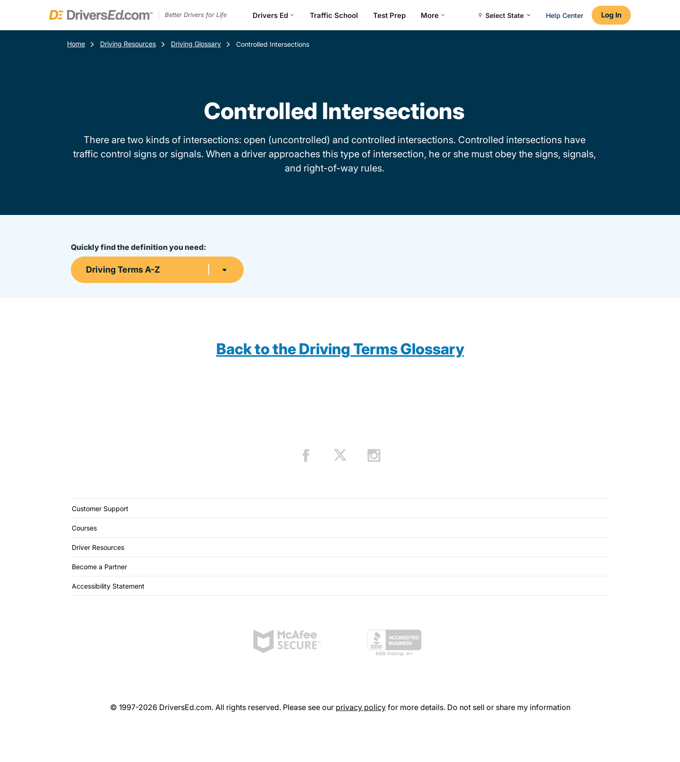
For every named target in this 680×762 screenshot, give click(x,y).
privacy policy (361, 707)
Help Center (564, 15)
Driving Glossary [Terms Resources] (196, 44)
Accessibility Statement (108, 586)
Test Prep (389, 15)
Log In (611, 14)
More (433, 15)
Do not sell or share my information (508, 707)
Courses (84, 528)
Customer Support (100, 509)
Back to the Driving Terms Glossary (340, 349)
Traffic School (334, 15)
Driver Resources (98, 547)
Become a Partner (99, 567)
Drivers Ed (274, 15)
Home (76, 44)
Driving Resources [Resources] (128, 44)
